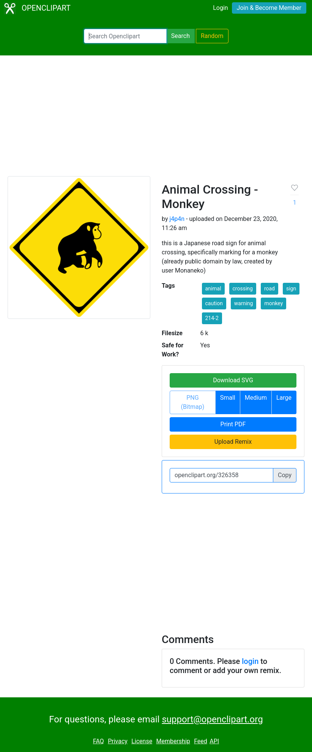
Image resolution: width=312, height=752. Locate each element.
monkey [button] (273, 303)
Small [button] (227, 397)
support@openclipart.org (212, 719)
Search (180, 35)
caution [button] (214, 303)
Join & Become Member (269, 7)
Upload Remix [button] (233, 441)
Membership (173, 741)
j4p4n (176, 218)
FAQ (98, 741)
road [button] (269, 288)
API (214, 741)
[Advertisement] (156, 119)
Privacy (118, 741)
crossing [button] (243, 288)
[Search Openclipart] (125, 36)
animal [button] (213, 288)
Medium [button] (256, 397)
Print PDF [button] (233, 424)
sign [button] (291, 288)
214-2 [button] (212, 318)
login (250, 661)
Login (220, 7)
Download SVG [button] (233, 380)
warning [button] (243, 303)
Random (212, 35)
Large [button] (284, 397)
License (141, 741)
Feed (200, 741)
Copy (285, 475)
